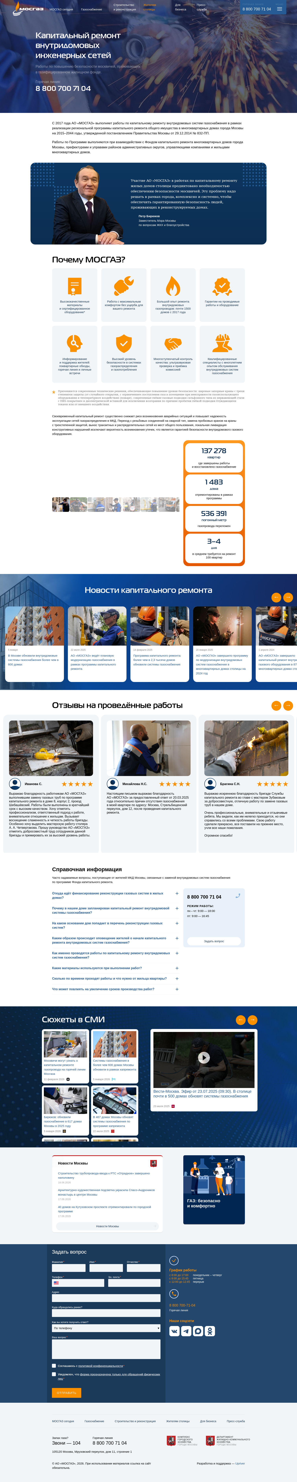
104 (76, 1443)
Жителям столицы (177, 1421)
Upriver (240, 1463)
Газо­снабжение (94, 1421)
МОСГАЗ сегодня (63, 1421)
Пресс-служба (236, 1421)
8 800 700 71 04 (257, 9)
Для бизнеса (208, 1421)
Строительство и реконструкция (135, 1421)
